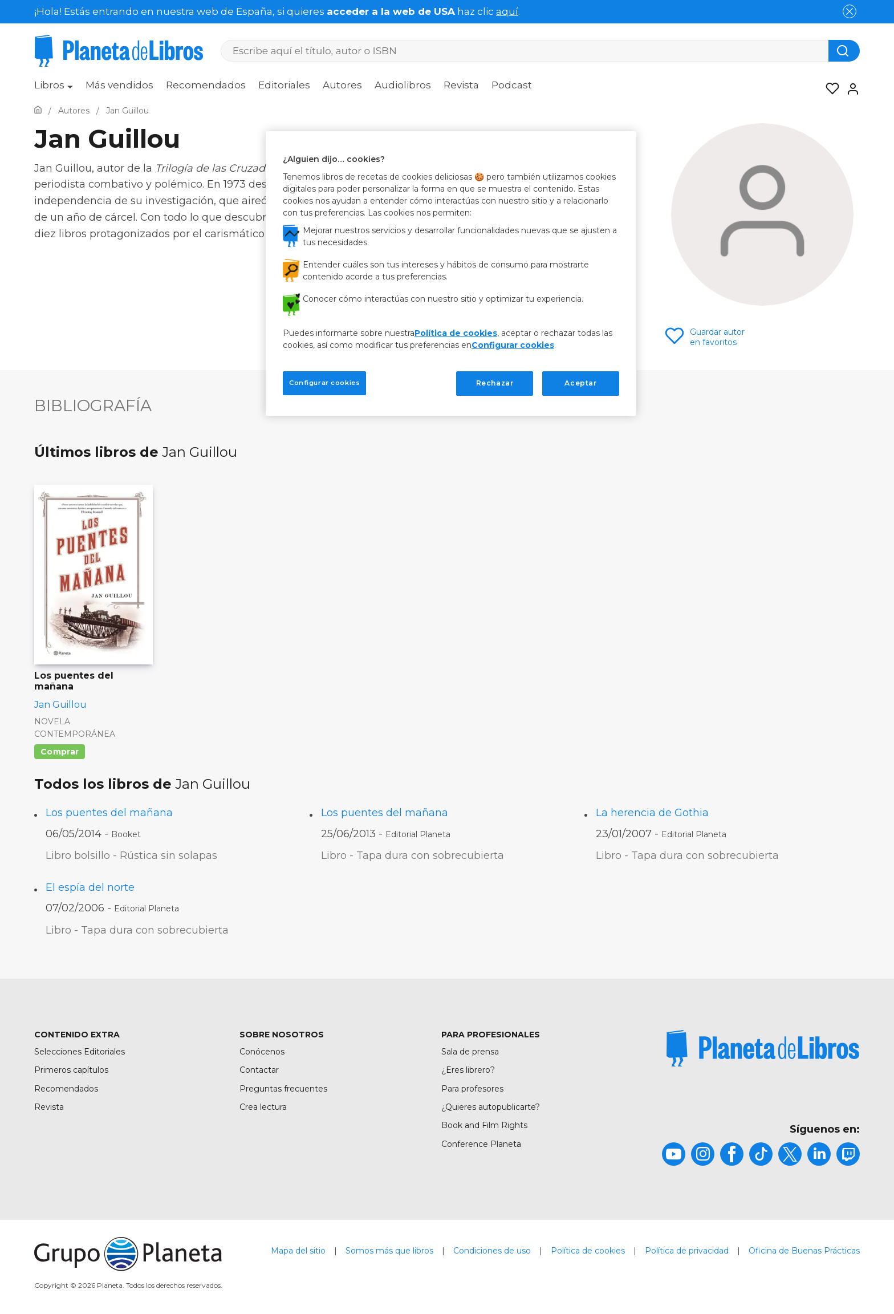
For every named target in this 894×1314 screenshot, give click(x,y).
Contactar (259, 1070)
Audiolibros (403, 85)
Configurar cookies (513, 345)
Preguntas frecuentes (283, 1089)
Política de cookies (588, 1251)
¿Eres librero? (468, 1070)
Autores (342, 85)
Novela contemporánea (74, 727)
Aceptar (580, 383)
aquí (507, 11)
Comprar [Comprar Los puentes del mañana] (59, 752)
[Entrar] (849, 89)
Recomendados (206, 85)
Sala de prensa (470, 1052)
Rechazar (495, 383)
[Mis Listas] (829, 89)
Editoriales (284, 85)
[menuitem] (53, 89)
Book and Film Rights (484, 1125)
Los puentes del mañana (109, 812)
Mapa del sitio (298, 1251)
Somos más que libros (389, 1251)
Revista (461, 85)
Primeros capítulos (71, 1070)
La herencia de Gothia (652, 812)
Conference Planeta (481, 1144)
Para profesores (472, 1089)
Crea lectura (263, 1107)
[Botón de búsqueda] (844, 51)
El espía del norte (90, 887)
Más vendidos (119, 85)
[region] (451, 273)
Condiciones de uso (492, 1251)
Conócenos (262, 1052)
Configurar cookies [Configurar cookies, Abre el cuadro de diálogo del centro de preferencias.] (324, 383)
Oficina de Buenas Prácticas (804, 1251)
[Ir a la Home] (38, 111)
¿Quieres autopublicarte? (490, 1107)
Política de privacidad (687, 1251)
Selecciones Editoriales (79, 1052)
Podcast (511, 85)
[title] (763, 1048)
